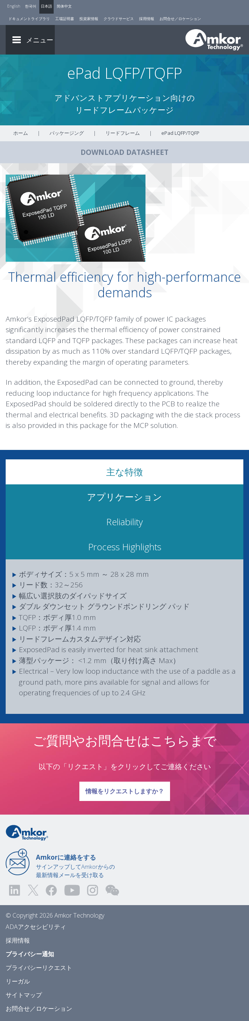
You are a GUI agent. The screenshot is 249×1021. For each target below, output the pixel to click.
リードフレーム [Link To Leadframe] (122, 133)
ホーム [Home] (20, 133)
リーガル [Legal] (18, 981)
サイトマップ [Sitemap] (24, 995)
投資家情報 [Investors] (88, 18)
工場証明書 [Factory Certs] (64, 18)
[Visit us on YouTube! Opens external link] (72, 890)
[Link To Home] (214, 39)
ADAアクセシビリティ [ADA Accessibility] (36, 927)
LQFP (47, 340)
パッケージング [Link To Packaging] (66, 133)
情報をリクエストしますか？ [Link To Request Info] (124, 788)
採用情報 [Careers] (146, 18)
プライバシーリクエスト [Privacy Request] (39, 967)
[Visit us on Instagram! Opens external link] (93, 890)
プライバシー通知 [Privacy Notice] (30, 954)
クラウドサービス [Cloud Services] (119, 18)
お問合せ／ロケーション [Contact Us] (180, 18)
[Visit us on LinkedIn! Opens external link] (15, 890)
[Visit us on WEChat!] (112, 890)
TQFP (81, 340)
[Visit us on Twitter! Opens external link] (33, 890)
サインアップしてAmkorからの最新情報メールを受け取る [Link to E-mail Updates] (75, 866)
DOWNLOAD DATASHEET (124, 152)
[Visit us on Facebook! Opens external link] (51, 890)
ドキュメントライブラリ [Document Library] (29, 18)
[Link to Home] (27, 832)
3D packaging (132, 415)
